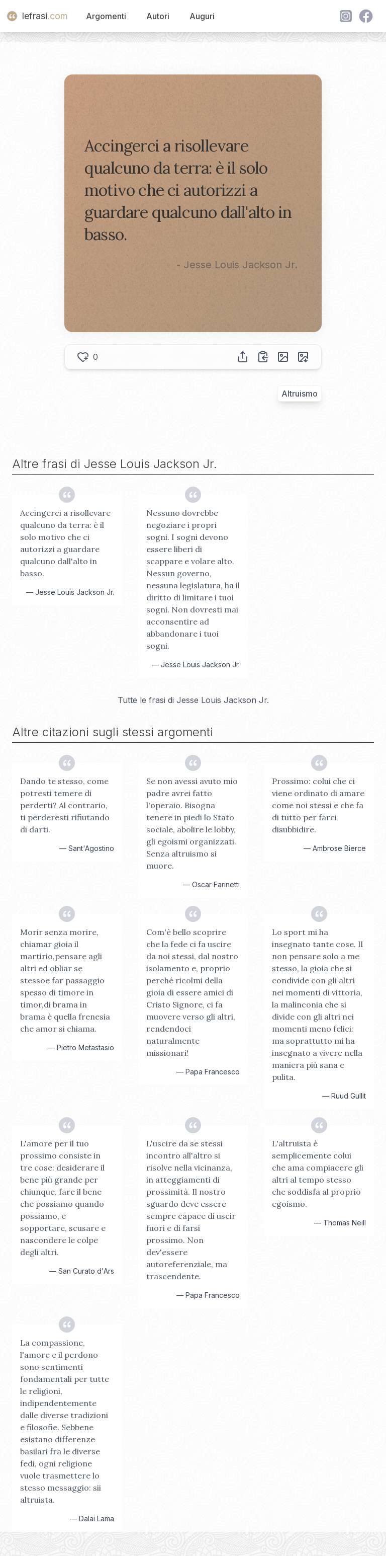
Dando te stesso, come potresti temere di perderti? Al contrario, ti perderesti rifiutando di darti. (65, 805)
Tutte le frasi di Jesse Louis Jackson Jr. (193, 700)
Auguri (202, 16)
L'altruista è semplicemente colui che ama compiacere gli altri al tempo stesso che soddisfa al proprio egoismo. (317, 1173)
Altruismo (299, 393)
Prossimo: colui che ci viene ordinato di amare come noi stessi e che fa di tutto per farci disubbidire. (318, 805)
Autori (157, 16)
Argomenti (106, 16)
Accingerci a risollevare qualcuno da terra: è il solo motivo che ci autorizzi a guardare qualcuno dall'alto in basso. (65, 543)
